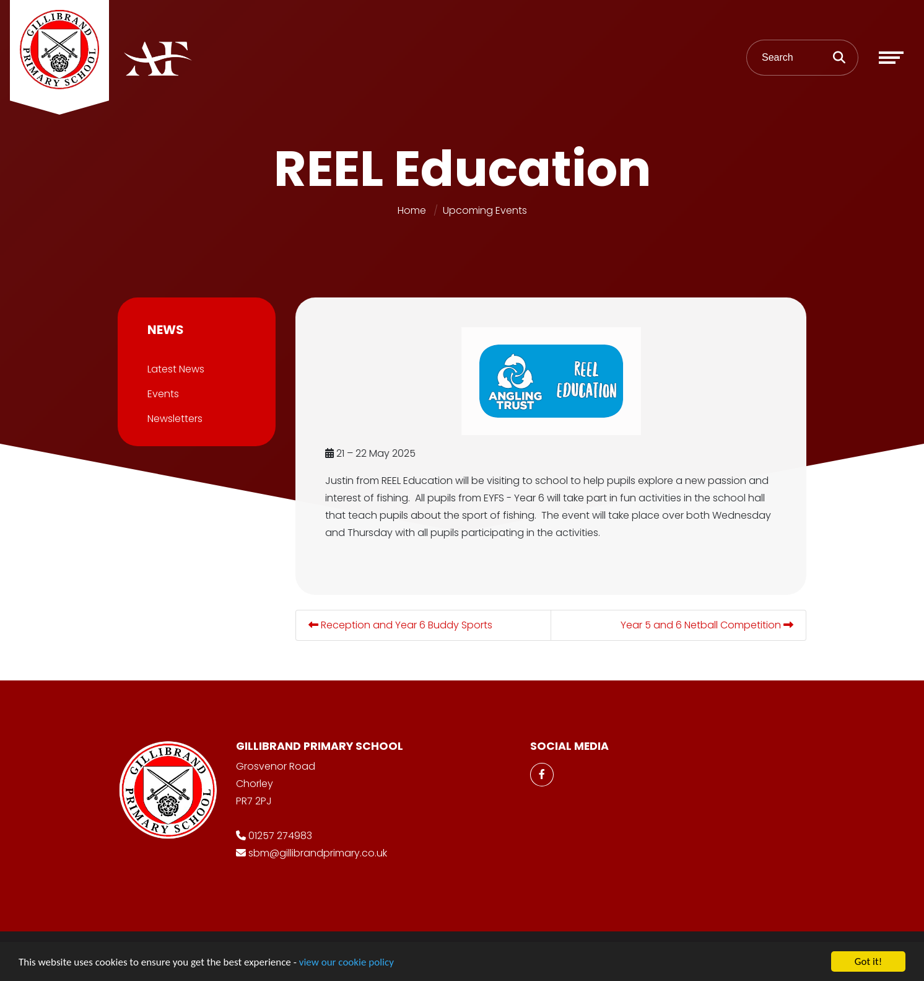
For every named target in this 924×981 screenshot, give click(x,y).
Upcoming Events (485, 210)
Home (412, 210)
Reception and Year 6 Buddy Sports (402, 625)
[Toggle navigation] (891, 57)
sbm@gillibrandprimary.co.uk (317, 853)
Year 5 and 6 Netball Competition (708, 625)
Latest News (174, 369)
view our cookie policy (346, 962)
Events (161, 394)
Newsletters (173, 418)
